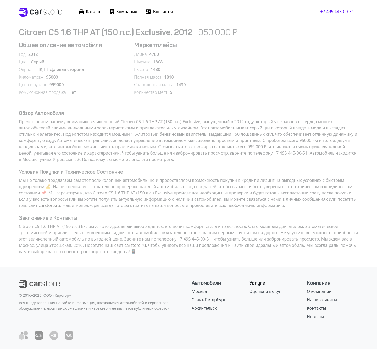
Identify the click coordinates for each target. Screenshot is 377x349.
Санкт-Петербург (209, 300)
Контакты (316, 308)
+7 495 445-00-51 (337, 11)
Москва (199, 291)
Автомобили (206, 283)
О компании (319, 291)
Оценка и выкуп (265, 291)
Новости (315, 316)
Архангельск (204, 308)
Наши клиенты (322, 300)
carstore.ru (49, 205)
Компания (318, 283)
